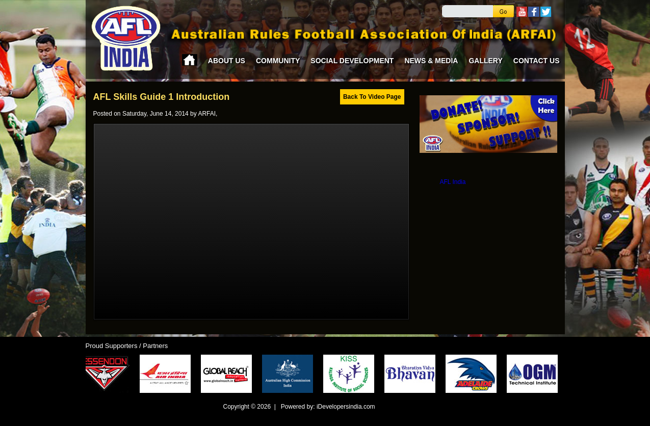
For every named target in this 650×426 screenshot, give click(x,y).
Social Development (352, 61)
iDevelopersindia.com (346, 406)
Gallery (485, 61)
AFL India (453, 181)
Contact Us (536, 61)
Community (278, 61)
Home (189, 60)
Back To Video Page (372, 96)
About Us (226, 61)
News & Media (431, 61)
